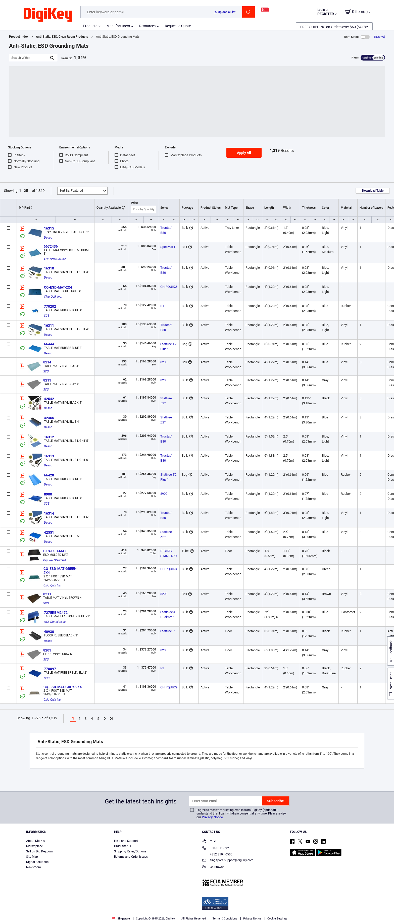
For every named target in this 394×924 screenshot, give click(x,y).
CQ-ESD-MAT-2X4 (58, 287)
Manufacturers (118, 26)
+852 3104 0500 (217, 854)
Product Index (18, 36)
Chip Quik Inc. (53, 296)
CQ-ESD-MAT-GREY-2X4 (62, 687)
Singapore (121, 918)
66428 (49, 475)
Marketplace (34, 846)
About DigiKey (35, 841)
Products (90, 26)
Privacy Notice (212, 817)
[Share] (379, 36)
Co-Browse (213, 867)
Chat (209, 841)
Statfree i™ (167, 631)
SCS (47, 315)
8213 (47, 380)
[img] (48, 15)
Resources (147, 26)
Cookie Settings (277, 918)
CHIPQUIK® (168, 287)
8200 (163, 362)
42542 (49, 399)
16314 (49, 513)
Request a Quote (178, 26)
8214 (47, 362)
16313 (49, 456)
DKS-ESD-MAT (54, 551)
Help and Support (126, 841)
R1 (162, 306)
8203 (47, 650)
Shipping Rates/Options (130, 851)
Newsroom (33, 867)
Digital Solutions (37, 862)
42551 (49, 532)
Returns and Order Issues (131, 856)
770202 (50, 306)
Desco (48, 237)
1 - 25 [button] (23, 191)
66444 (49, 344)
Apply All (244, 153)
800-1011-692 (215, 848)
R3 (162, 668)
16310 (49, 268)
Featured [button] (71, 190)
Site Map (32, 856)
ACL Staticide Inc (55, 259)
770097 (50, 669)
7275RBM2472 (56, 613)
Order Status (122, 846)
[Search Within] (29, 57)
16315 (49, 228)
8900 (48, 494)
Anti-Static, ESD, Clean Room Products (62, 36)
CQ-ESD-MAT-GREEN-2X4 (60, 571)
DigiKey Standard (54, 560)
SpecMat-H (168, 247)
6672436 (51, 246)
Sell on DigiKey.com (39, 851)
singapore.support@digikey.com (228, 860)
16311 (49, 325)
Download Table (372, 190)
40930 (49, 632)
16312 (49, 437)
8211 (47, 594)
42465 (49, 418)
